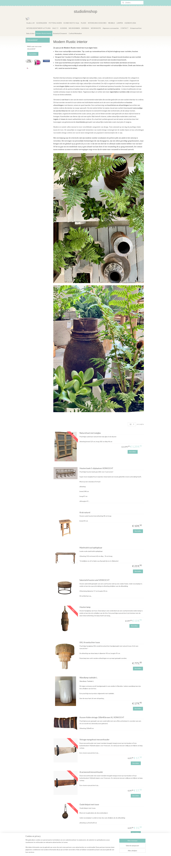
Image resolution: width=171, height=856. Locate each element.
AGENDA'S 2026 (130, 23)
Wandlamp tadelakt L (88, 677)
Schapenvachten (136, 28)
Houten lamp (84, 607)
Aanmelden (33, 54)
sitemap (78, 852)
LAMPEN (120, 23)
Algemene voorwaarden (111, 28)
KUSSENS (63, 28)
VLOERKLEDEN (41, 23)
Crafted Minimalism (75, 33)
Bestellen (132, 452)
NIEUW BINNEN (74, 28)
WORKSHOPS (96, 28)
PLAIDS (83, 23)
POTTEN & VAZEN (55, 23)
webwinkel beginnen (89, 852)
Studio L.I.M (30, 23)
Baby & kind (30, 33)
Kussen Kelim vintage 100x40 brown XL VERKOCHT (101, 717)
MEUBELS (111, 23)
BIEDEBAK (85, 28)
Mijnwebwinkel (107, 852)
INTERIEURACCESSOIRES (97, 23)
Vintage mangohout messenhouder (94, 739)
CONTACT (124, 28)
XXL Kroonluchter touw (89, 642)
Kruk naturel (84, 512)
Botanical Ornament (60, 33)
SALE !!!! (55, 28)
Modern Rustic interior (43, 33)
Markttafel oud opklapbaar (90, 547)
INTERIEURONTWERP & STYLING (38, 28)
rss (82, 852)
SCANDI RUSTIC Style (71, 23)
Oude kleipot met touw (89, 804)
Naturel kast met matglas (90, 433)
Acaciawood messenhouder (91, 772)
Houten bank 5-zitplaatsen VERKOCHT (96, 468)
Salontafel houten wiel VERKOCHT (94, 580)
